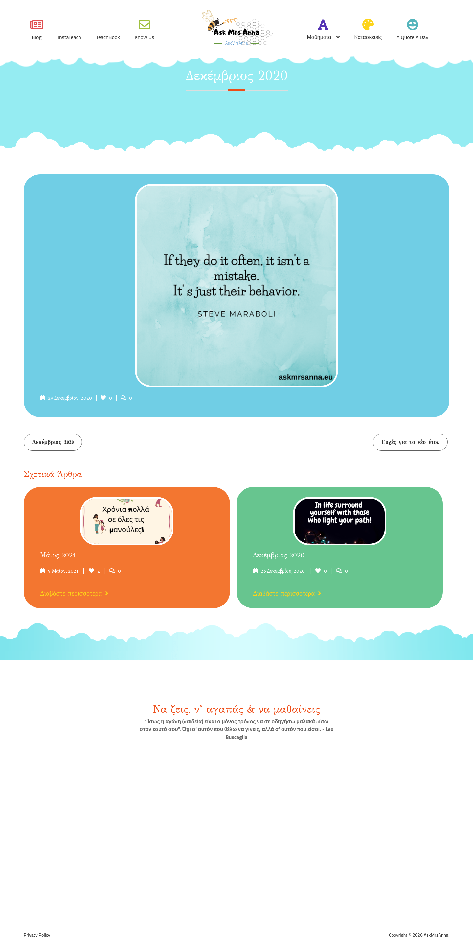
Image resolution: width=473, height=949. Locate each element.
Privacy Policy (37, 935)
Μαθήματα (319, 37)
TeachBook (108, 37)
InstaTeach (69, 37)
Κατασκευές (368, 37)
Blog (36, 37)
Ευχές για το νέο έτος (410, 442)
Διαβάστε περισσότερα (74, 593)
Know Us (144, 37)
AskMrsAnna (236, 43)
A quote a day (412, 37)
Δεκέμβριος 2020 (53, 442)
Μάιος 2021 (58, 555)
